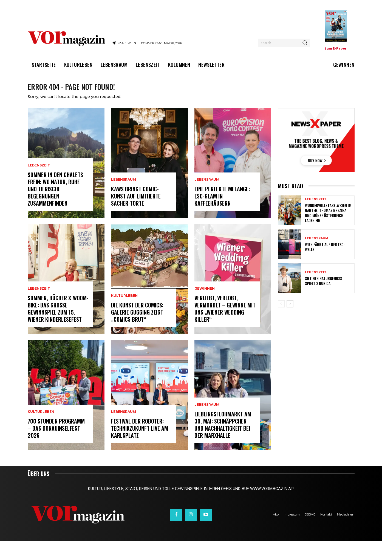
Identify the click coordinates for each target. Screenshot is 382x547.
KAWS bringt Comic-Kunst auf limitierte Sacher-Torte (136, 202)
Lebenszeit (39, 171)
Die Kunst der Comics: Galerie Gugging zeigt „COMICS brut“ (137, 318)
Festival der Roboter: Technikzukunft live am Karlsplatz (139, 434)
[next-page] (290, 309)
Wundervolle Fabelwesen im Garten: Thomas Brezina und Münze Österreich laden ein (328, 218)
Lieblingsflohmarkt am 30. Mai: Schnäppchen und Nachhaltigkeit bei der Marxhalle (222, 430)
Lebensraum (123, 185)
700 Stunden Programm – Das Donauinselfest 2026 (56, 434)
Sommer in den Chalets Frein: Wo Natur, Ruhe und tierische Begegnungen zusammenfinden (55, 194)
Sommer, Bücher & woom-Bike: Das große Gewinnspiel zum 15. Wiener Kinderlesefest (58, 314)
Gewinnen (204, 294)
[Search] (304, 43)
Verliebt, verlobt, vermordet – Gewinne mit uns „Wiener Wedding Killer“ (224, 314)
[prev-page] (281, 309)
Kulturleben (41, 417)
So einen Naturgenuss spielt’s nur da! (323, 286)
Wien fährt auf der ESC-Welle (325, 252)
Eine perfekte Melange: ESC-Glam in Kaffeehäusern (222, 202)
